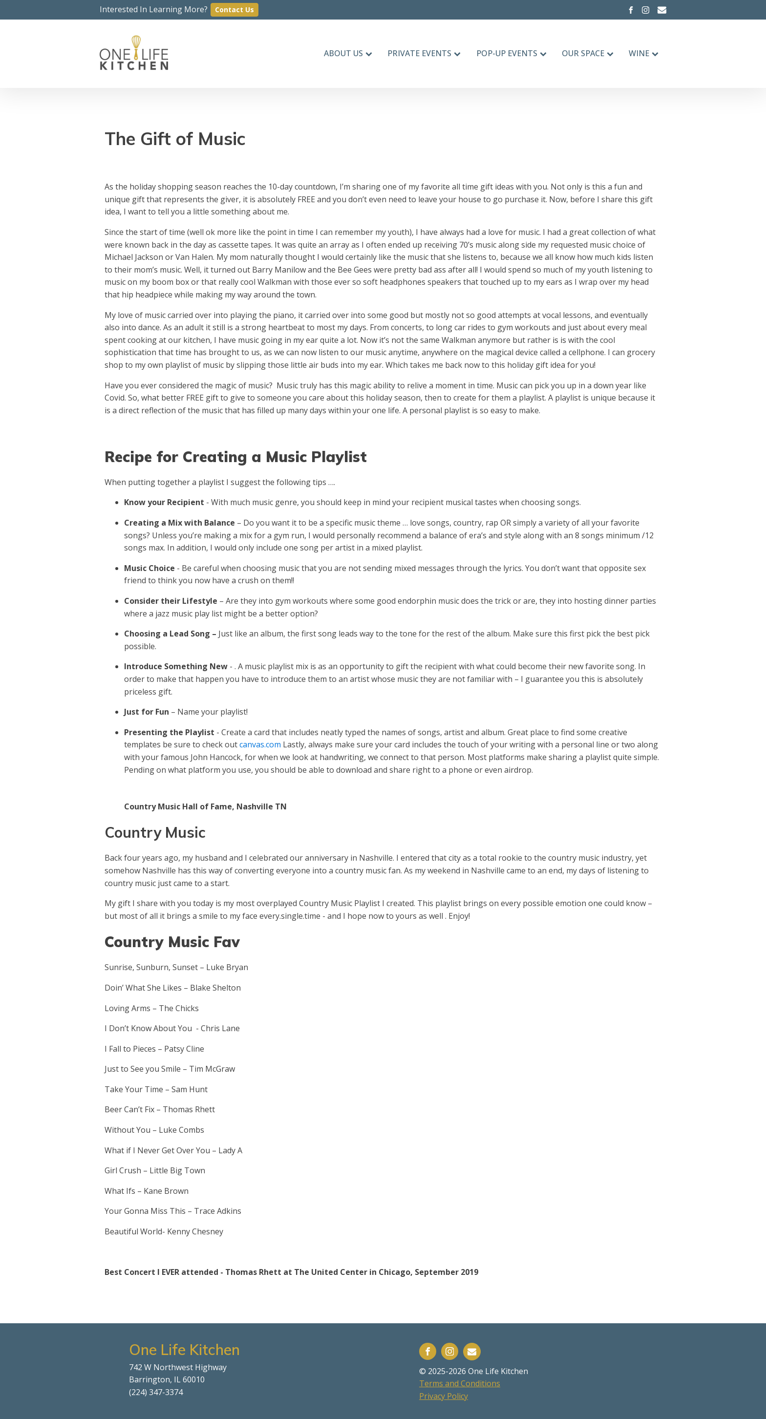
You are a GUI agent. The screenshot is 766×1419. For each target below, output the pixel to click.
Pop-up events (511, 53)
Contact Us (234, 9)
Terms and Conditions (459, 1383)
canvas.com (260, 744)
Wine (644, 53)
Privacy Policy (443, 1396)
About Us (348, 53)
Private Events (424, 53)
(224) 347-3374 (156, 1392)
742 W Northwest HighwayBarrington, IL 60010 (178, 1373)
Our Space (588, 53)
